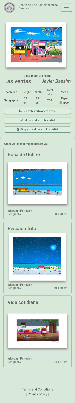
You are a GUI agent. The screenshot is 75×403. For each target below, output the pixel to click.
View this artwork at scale (37, 111)
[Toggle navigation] (66, 8)
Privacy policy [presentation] (38, 394)
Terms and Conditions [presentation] (38, 389)
